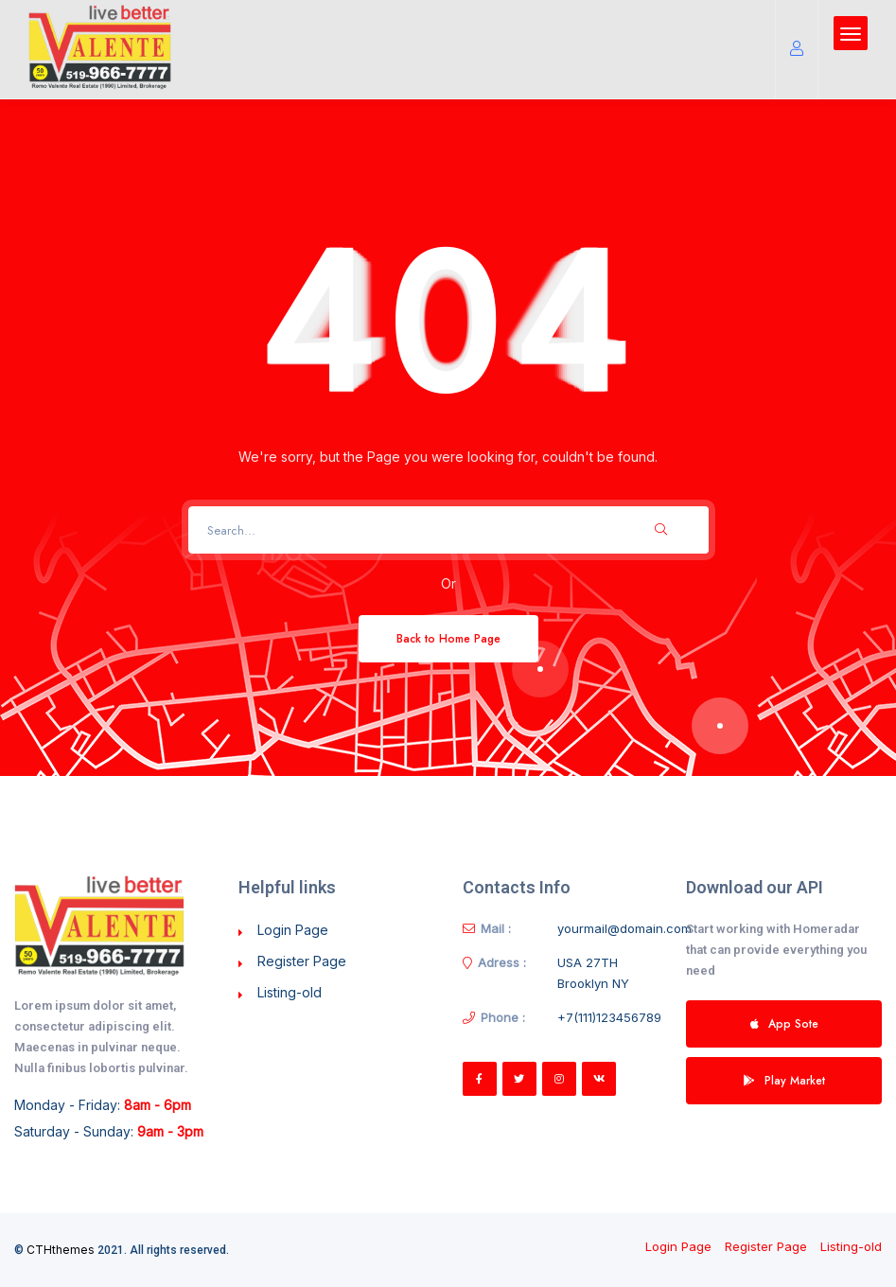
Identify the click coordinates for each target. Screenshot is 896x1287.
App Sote (784, 1023)
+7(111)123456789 (609, 1017)
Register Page (301, 961)
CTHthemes (60, 1250)
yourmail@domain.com (624, 928)
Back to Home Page (448, 638)
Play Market (784, 1080)
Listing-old (289, 992)
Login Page (292, 930)
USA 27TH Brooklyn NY (593, 973)
